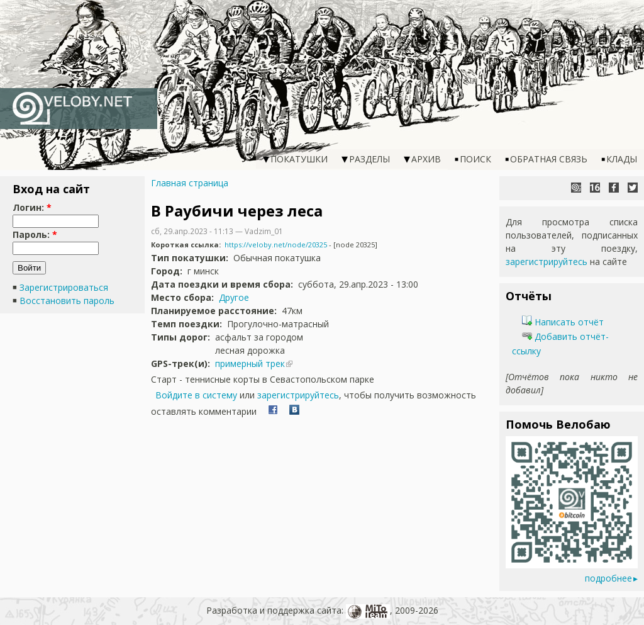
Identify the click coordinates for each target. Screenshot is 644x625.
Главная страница (189, 183)
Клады (621, 159)
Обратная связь (548, 159)
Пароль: (35, 234)
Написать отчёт (563, 322)
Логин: (32, 207)
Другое (234, 297)
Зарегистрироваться (63, 287)
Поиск (475, 159)
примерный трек (250, 363)
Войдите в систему (196, 395)
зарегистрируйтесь (298, 395)
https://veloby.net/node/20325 (276, 244)
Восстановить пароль (66, 301)
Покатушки (299, 159)
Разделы (369, 159)
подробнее (608, 578)
